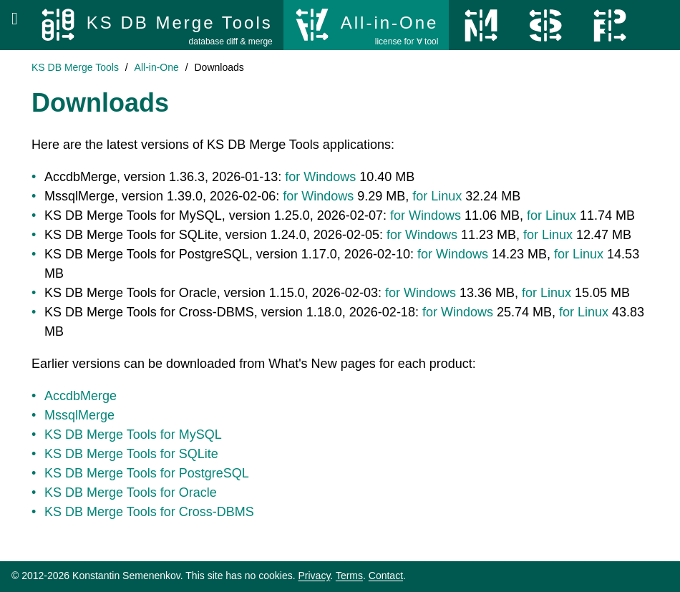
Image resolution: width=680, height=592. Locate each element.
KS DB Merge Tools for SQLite (131, 454)
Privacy (314, 575)
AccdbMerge (80, 396)
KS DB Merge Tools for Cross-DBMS (149, 512)
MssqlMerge (79, 415)
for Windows (320, 177)
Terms (349, 575)
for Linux (437, 196)
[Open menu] (14, 18)
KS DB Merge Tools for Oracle (130, 492)
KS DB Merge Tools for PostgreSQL (146, 473)
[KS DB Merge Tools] (156, 25)
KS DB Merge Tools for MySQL (133, 434)
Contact (386, 575)
